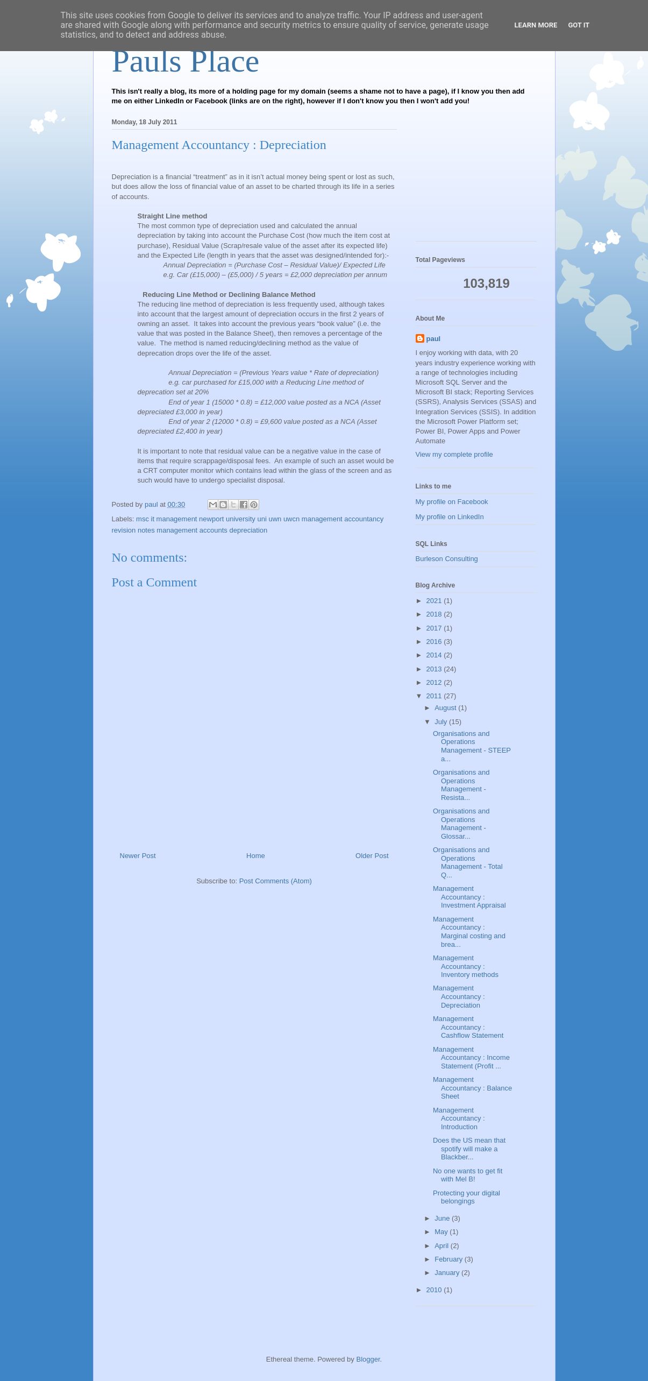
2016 (435, 642)
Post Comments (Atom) (275, 881)
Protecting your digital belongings (466, 1197)
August (446, 708)
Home (255, 856)
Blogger (368, 1359)
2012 (435, 682)
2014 (435, 655)
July (442, 722)
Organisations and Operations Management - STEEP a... (472, 746)
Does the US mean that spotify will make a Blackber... (469, 1148)
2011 (435, 696)
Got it (578, 25)
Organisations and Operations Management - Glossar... (461, 823)
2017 (435, 628)
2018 (435, 614)
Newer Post (138, 856)
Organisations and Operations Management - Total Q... (468, 862)
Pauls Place (186, 61)
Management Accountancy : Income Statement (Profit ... (471, 1057)
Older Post (371, 856)
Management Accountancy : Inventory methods (466, 966)
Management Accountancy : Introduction (459, 1118)
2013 (435, 669)
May (442, 1232)
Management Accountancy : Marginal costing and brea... (469, 931)
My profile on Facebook (452, 502)
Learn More (536, 25)
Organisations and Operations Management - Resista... (461, 785)
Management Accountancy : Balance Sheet (472, 1087)
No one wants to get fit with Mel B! (467, 1175)
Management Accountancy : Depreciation (459, 996)
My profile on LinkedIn (450, 517)
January (448, 1273)
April (443, 1246)
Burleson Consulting (447, 559)
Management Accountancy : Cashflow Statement (468, 1027)
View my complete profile (454, 454)
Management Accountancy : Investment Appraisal (469, 896)
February (450, 1259)
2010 (435, 1290)
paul (433, 339)
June (443, 1218)
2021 (435, 601)
